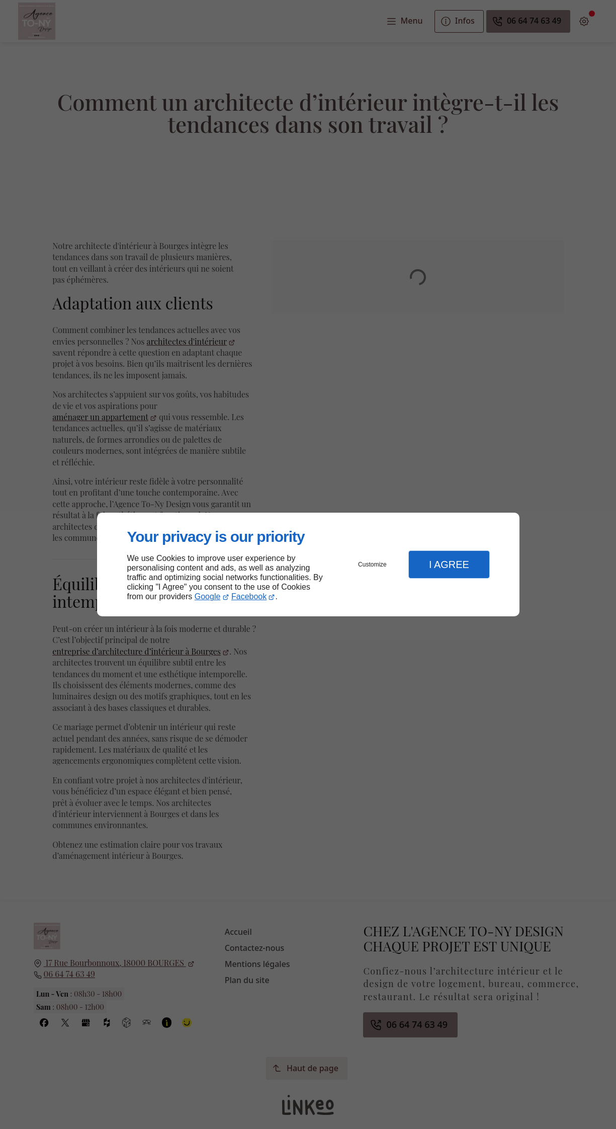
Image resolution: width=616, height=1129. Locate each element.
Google (208, 596)
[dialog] (308, 565)
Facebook (249, 596)
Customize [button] (372, 564)
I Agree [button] (449, 564)
